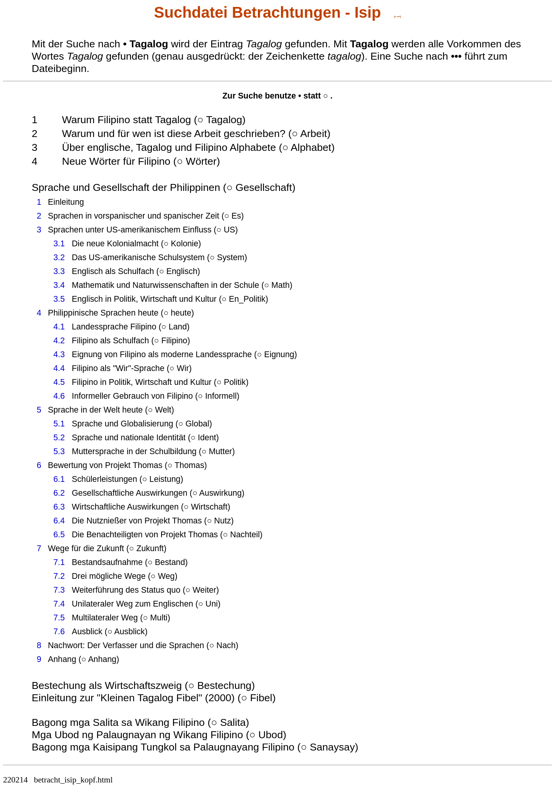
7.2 (59, 576)
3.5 (59, 299)
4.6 (59, 396)
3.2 (59, 257)
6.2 (59, 493)
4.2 (59, 340)
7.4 (59, 603)
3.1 (59, 243)
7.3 (59, 590)
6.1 (59, 479)
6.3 (59, 507)
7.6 (59, 631)
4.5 (59, 382)
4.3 (59, 354)
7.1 (59, 562)
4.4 (59, 368)
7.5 (59, 617)
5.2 (59, 437)
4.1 (59, 326)
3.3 (59, 271)
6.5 (59, 534)
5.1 (59, 423)
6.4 (59, 520)
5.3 (59, 451)
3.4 (59, 285)
